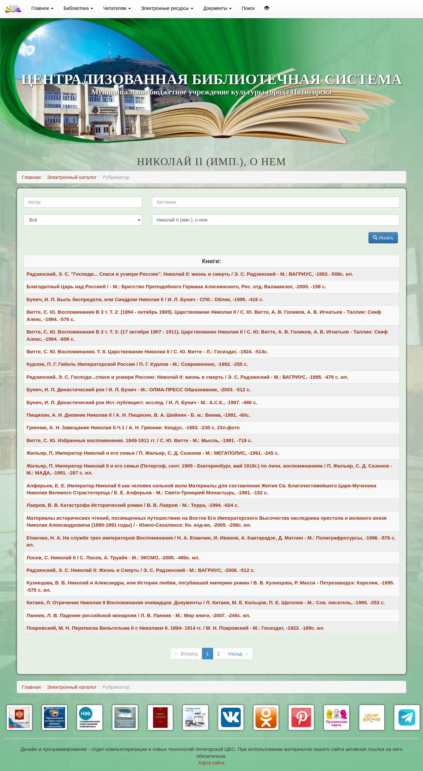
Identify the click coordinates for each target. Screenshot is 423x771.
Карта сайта (211, 762)
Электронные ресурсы (167, 8)
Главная (31, 177)
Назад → (238, 653)
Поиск (248, 8)
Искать (383, 237)
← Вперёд (186, 653)
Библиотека (78, 8)
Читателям (117, 8)
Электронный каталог (71, 177)
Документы (217, 8)
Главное (42, 8)
